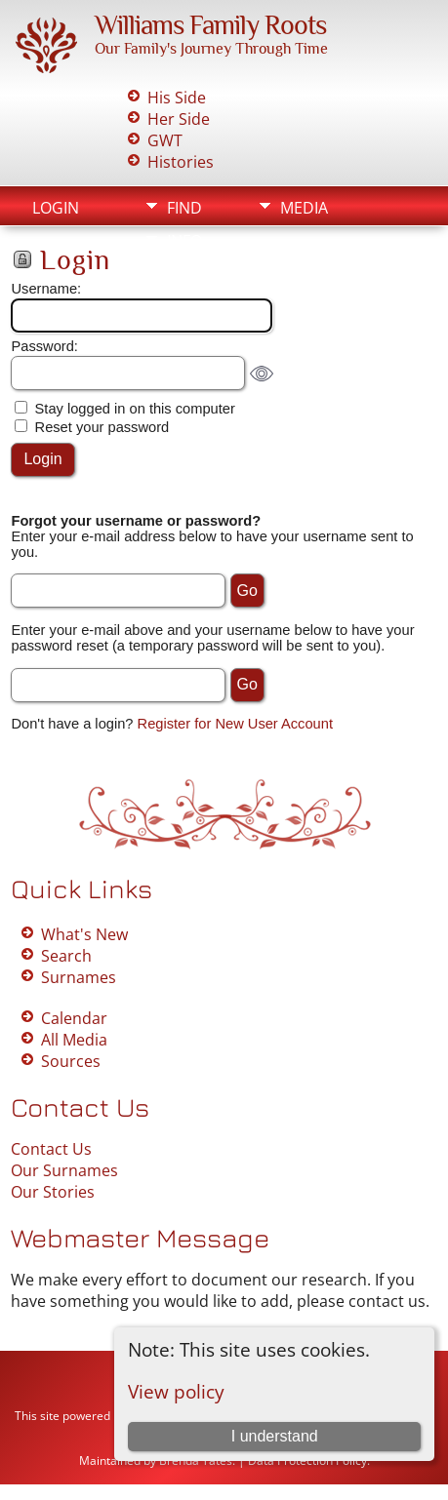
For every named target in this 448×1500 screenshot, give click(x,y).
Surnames (78, 977)
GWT (165, 140)
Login (55, 207)
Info (184, 241)
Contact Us (51, 1149)
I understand (274, 1436)
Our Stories (53, 1192)
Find (184, 207)
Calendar (74, 1018)
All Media (74, 1039)
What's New (84, 934)
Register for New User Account (235, 723)
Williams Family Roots (210, 25)
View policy (176, 1391)
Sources (71, 1061)
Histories (180, 162)
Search (66, 956)
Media (304, 207)
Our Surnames (64, 1170)
